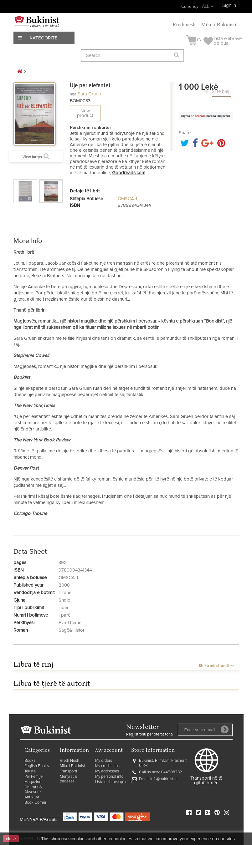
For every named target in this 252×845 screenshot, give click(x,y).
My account (109, 750)
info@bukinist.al (163, 779)
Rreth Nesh (69, 761)
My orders (103, 761)
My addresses (107, 771)
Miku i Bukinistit (219, 25)
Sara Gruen (89, 94)
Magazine (32, 782)
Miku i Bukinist (72, 766)
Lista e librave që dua (113, 782)
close (11, 838)
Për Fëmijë (33, 777)
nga (73, 94)
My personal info (109, 777)
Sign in (229, 5)
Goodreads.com (128, 173)
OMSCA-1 (127, 198)
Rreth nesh (183, 25)
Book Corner (35, 803)
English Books (36, 766)
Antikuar (31, 797)
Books (29, 761)
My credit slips (107, 766)
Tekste (30, 771)
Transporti (68, 771)
